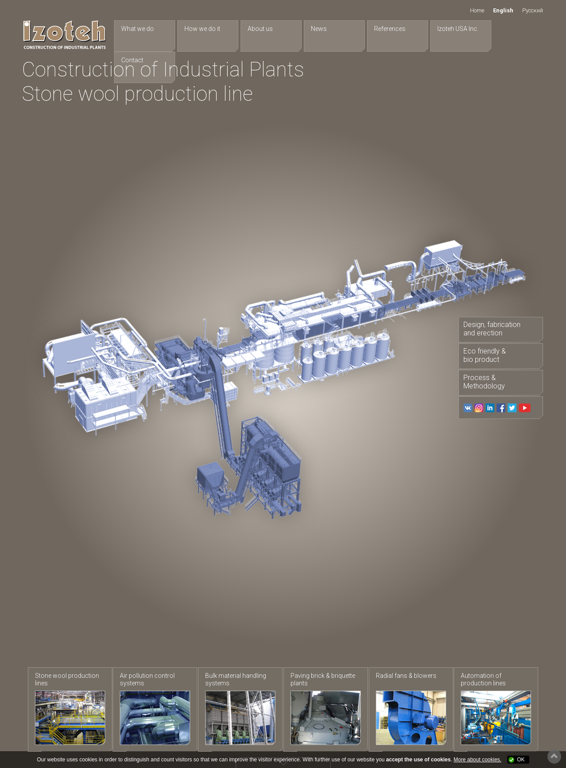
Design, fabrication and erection (491, 328)
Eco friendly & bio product (484, 355)
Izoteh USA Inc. (449, 28)
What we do (138, 28)
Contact (502, 28)
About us (257, 28)
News (314, 28)
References (383, 28)
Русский (532, 10)
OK (520, 760)
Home (477, 10)
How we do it (201, 28)
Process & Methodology (484, 382)
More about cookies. (477, 760)
